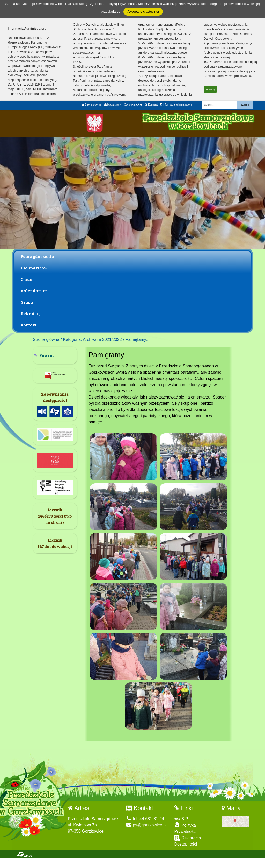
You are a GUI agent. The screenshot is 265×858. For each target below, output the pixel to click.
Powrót (46, 355)
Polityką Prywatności (120, 4)
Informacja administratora (176, 104)
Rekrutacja (32, 313)
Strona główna (91, 104)
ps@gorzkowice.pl (146, 825)
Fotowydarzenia (37, 256)
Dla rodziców (34, 267)
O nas (26, 279)
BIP (181, 819)
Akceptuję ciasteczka (143, 11)
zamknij (210, 89)
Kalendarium (34, 290)
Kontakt (29, 324)
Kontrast (151, 104)
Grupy (27, 302)
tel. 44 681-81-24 (145, 819)
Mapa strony (113, 104)
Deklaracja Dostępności (187, 840)
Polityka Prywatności (185, 828)
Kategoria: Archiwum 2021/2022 (92, 339)
